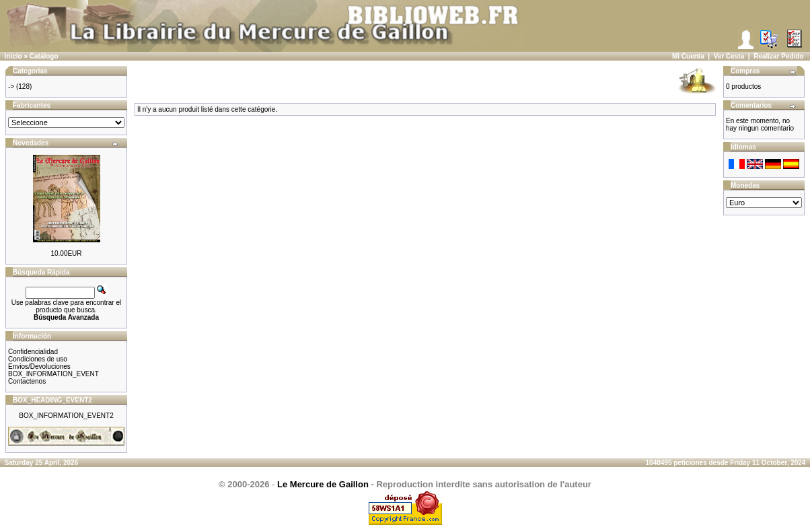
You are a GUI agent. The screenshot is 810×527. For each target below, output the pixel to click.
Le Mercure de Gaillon (323, 484)
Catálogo (44, 56)
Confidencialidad (33, 351)
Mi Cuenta (688, 56)
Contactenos (27, 381)
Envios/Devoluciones (39, 366)
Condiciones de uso (37, 359)
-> (11, 86)
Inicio (13, 56)
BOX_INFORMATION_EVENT (53, 374)
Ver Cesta (729, 56)
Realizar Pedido (778, 56)
